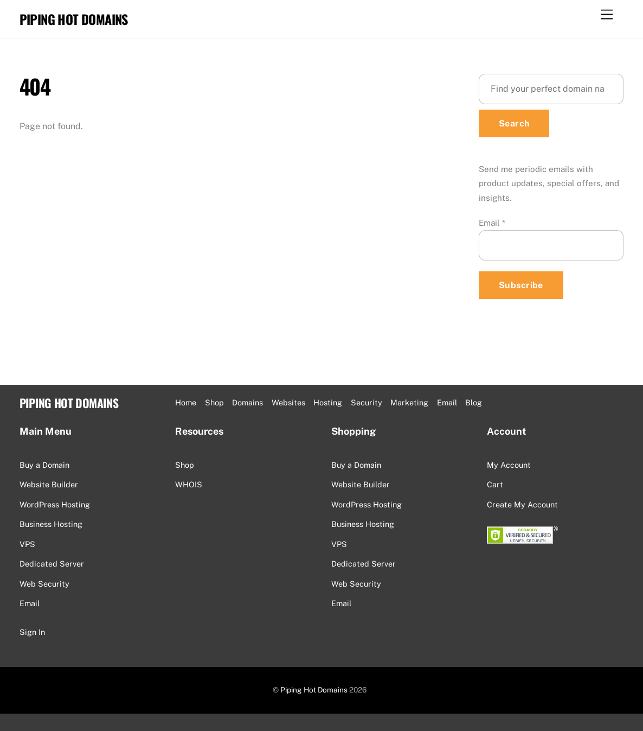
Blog (473, 402)
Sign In (32, 632)
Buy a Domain (44, 464)
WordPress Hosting (55, 504)
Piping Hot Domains (314, 689)
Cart (495, 484)
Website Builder (49, 484)
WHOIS (188, 484)
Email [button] (447, 402)
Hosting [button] (327, 402)
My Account (509, 464)
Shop (214, 402)
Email (492, 222)
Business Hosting (51, 524)
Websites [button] (288, 402)
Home (185, 402)
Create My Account (522, 504)
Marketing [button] (409, 402)
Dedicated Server (52, 563)
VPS (27, 544)
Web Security (44, 583)
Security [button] (366, 402)
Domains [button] (247, 402)
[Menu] (607, 15)
